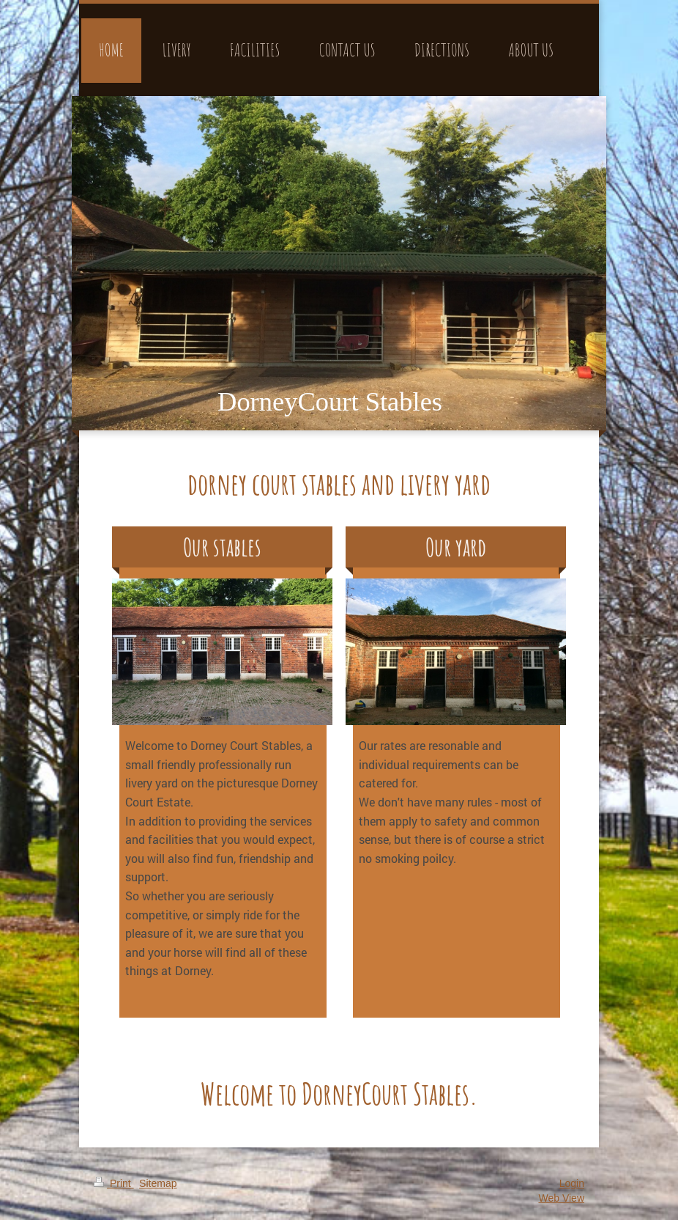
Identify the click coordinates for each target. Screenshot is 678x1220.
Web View (561, 1198)
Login (571, 1183)
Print (114, 1183)
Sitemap (157, 1183)
